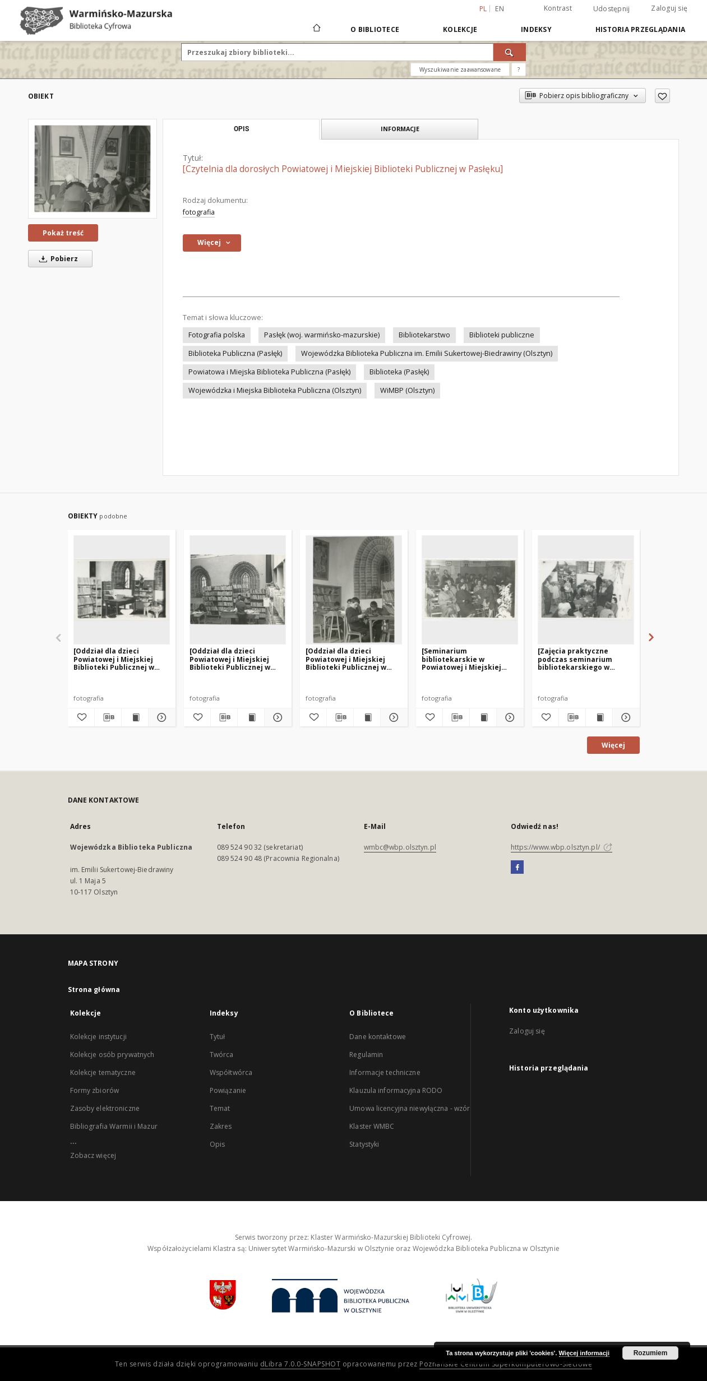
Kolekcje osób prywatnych (112, 1054)
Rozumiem (651, 1353)
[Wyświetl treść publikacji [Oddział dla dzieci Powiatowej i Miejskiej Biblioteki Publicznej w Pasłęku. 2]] (367, 717)
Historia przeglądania (640, 29)
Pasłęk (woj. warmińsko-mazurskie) (322, 335)
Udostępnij (611, 8)
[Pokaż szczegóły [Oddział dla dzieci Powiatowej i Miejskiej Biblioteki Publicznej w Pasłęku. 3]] (160, 717)
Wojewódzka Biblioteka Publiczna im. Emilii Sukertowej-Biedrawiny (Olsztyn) (426, 353)
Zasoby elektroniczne (105, 1108)
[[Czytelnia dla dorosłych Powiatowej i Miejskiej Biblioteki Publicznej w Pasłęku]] (92, 168)
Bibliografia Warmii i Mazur (114, 1126)
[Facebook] (517, 868)
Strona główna (94, 989)
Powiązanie (228, 1090)
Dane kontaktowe (377, 1036)
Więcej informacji (584, 1353)
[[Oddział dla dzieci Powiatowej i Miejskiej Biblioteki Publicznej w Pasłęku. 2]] (353, 589)
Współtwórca (231, 1072)
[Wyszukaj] (509, 52)
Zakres (221, 1126)
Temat (220, 1108)
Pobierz (56, 258)
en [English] (499, 8)
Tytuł (217, 1036)
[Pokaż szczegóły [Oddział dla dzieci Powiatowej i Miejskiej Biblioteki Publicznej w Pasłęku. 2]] (392, 717)
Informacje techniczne (384, 1072)
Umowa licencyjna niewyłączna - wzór (409, 1108)
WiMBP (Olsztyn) (407, 390)
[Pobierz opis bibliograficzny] (108, 717)
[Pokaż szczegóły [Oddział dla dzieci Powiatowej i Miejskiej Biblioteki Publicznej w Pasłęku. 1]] (276, 717)
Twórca (222, 1054)
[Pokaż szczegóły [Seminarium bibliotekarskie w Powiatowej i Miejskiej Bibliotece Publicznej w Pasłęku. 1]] (508, 717)
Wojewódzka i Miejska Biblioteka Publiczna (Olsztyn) (274, 390)
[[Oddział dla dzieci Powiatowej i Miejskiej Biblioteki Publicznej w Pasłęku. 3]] (121, 589)
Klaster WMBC (371, 1126)
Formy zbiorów (94, 1090)
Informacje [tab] (400, 128)
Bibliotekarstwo (424, 335)
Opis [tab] (241, 129)
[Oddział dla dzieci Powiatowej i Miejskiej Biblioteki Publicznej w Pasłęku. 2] (346, 658)
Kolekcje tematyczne (103, 1072)
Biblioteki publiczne (501, 335)
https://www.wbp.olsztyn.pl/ (561, 847)
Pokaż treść (63, 233)
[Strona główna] (316, 29)
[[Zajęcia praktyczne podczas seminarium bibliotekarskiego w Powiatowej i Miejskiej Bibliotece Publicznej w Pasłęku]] (586, 589)
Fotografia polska (216, 335)
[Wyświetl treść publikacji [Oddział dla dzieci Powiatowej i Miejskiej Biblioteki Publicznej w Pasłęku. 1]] (251, 717)
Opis (217, 1144)
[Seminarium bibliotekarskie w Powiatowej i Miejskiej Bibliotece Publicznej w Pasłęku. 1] (463, 658)
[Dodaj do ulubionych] (662, 96)
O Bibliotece (374, 29)
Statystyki (364, 1144)
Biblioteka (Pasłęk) (399, 372)
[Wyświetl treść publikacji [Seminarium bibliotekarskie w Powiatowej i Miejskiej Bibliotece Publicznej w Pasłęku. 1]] (483, 717)
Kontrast (558, 8)
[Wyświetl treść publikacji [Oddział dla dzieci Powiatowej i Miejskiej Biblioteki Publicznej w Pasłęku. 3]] (135, 717)
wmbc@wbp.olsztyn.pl (400, 847)
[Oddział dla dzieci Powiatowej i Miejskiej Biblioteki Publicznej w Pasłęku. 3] (113, 658)
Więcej (613, 745)
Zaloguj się (669, 8)
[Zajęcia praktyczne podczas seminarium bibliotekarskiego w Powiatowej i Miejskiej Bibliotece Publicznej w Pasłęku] (579, 658)
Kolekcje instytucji (98, 1036)
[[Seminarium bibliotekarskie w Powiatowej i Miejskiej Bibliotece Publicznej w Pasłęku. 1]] (469, 589)
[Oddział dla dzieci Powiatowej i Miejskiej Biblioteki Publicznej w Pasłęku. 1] (230, 658)
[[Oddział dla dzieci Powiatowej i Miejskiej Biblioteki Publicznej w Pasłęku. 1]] (237, 589)
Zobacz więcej (93, 1155)
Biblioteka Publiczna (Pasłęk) (235, 353)
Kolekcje (460, 29)
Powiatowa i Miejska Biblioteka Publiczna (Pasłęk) (269, 372)
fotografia (199, 212)
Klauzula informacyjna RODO (395, 1090)
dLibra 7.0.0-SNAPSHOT (300, 1364)
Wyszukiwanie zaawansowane (460, 69)
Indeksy (536, 29)
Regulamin (366, 1054)
